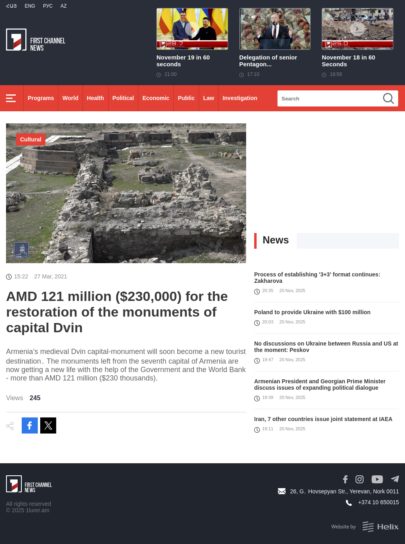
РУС (48, 6)
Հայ (11, 6)
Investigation (239, 98)
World (70, 98)
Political (123, 98)
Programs (41, 98)
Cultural (30, 139)
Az (63, 6)
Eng (30, 6)
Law (208, 98)
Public (186, 98)
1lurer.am (37, 510)
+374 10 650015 (378, 502)
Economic (155, 98)
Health (95, 98)
